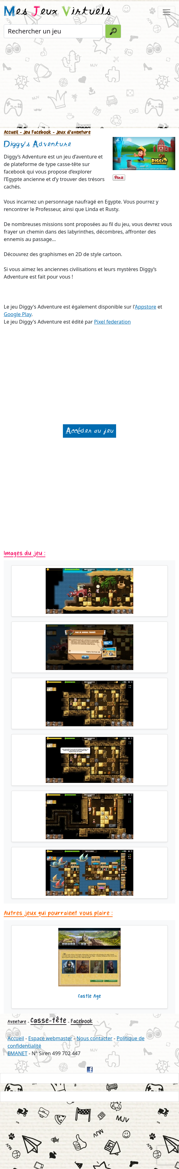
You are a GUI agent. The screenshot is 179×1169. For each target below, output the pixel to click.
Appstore (145, 306)
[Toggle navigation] (166, 12)
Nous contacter (94, 1038)
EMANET (18, 1053)
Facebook (82, 1021)
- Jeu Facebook (34, 132)
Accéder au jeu (89, 431)
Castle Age (89, 996)
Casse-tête (48, 1020)
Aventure (17, 1022)
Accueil (11, 132)
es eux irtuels (57, 12)
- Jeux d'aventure (70, 132)
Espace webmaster (50, 1038)
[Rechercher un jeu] (53, 31)
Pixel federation (112, 321)
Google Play (17, 314)
